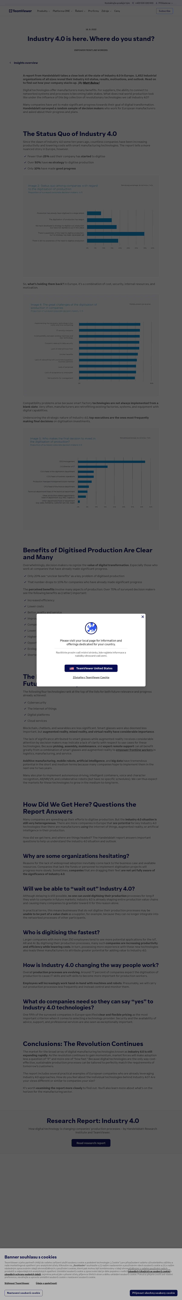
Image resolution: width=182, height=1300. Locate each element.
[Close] (142, 617)
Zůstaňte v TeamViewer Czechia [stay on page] (91, 677)
